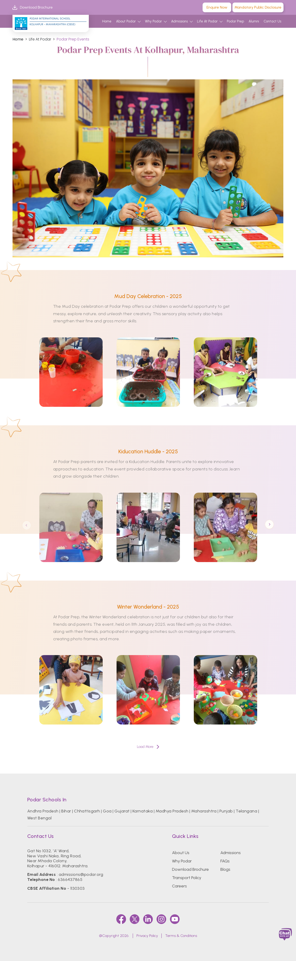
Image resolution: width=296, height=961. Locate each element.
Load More (148, 746)
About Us (180, 852)
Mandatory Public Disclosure (257, 7)
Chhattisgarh (87, 811)
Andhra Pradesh (43, 811)
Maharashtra (203, 811)
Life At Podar (207, 21)
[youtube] (175, 919)
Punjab (226, 811)
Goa (107, 811)
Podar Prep (235, 21)
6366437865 (70, 879)
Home (106, 21)
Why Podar (153, 21)
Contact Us (272, 21)
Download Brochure (32, 7)
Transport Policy (186, 877)
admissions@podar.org (81, 874)
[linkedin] (148, 919)
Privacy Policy (147, 935)
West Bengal (39, 818)
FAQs (225, 861)
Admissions (179, 21)
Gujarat (122, 811)
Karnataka (143, 811)
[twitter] (134, 919)
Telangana (246, 811)
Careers (179, 886)
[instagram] (161, 919)
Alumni (254, 21)
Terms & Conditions (181, 935)
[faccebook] (121, 919)
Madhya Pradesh (172, 811)
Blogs (225, 869)
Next (269, 525)
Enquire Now (217, 7)
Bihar (66, 811)
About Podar (126, 21)
